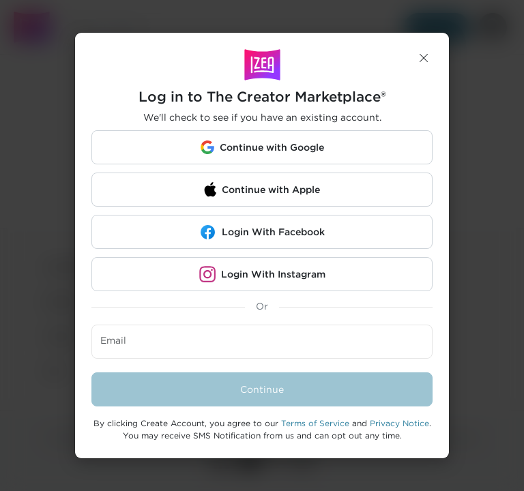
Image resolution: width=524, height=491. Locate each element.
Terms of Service (315, 423)
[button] (423, 58)
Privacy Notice (399, 423)
